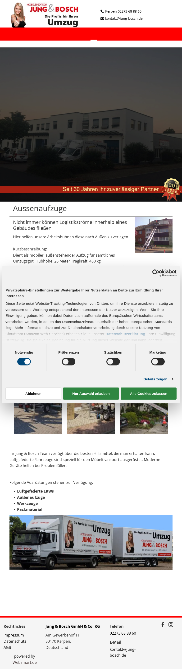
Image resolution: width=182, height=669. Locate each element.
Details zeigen (155, 379)
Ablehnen (33, 394)
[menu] (94, 42)
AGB (7, 647)
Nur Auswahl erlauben (91, 394)
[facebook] (162, 625)
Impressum (14, 635)
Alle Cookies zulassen (148, 394)
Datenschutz (15, 641)
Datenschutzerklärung (126, 334)
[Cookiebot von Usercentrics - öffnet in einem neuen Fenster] (156, 272)
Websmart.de (25, 662)
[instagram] (170, 625)
